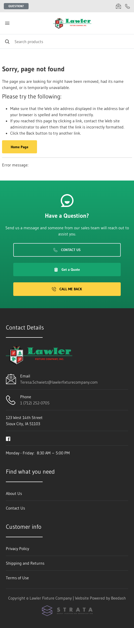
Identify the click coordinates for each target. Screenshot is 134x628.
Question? (16, 6)
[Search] (67, 41)
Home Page (19, 147)
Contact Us (67, 249)
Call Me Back (67, 289)
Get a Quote (67, 269)
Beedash (118, 598)
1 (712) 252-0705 (35, 402)
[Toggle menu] (7, 23)
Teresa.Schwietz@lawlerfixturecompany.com (59, 382)
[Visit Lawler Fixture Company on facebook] (8, 438)
